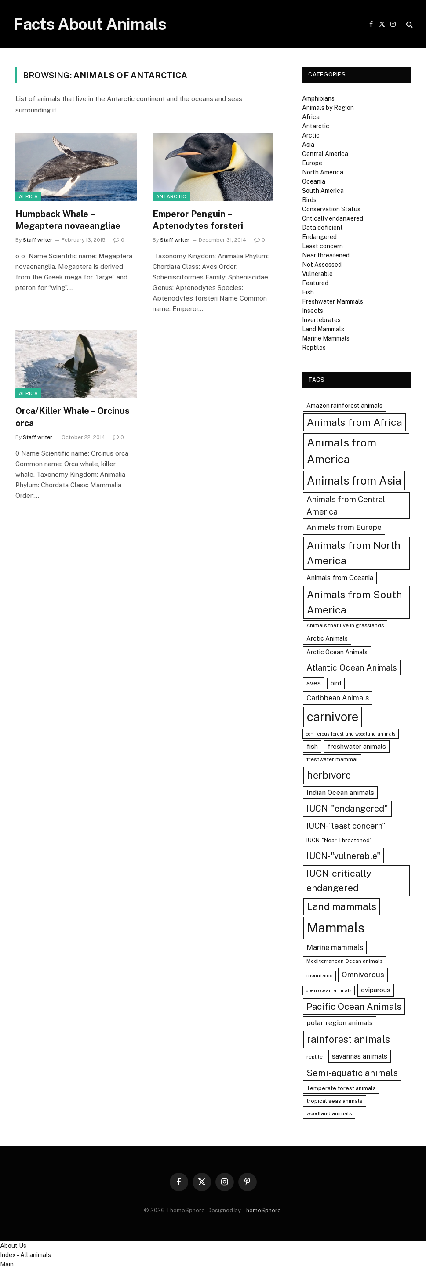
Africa (28, 196)
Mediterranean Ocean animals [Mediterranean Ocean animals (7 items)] (344, 961)
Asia (308, 144)
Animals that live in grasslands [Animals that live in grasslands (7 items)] (345, 625)
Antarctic (171, 196)
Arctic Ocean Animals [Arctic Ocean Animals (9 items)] (337, 652)
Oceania (313, 181)
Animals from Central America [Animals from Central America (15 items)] (345, 505)
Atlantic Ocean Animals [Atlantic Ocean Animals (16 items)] (351, 667)
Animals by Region (328, 107)
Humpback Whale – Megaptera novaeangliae (67, 220)
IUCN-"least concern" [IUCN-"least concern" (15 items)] (346, 825)
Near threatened (326, 255)
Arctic (311, 135)
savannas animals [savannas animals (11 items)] (359, 1056)
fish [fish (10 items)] (312, 746)
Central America (325, 153)
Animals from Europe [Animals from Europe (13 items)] (344, 527)
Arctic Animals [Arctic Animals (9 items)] (327, 638)
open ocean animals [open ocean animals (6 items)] (328, 990)
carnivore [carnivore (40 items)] (332, 717)
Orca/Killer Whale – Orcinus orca (72, 417)
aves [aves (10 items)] (313, 683)
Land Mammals (323, 329)
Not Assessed (322, 264)
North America (322, 172)
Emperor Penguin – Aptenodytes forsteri (198, 220)
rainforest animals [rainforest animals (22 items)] (348, 1039)
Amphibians (318, 98)
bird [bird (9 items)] (336, 683)
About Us (13, 1245)
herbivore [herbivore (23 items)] (329, 775)
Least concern (322, 246)
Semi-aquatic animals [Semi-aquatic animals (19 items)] (352, 1072)
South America (323, 190)
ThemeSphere (261, 1210)
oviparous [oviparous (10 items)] (375, 989)
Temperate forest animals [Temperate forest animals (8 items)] (341, 1088)
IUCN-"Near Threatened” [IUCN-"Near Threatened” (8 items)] (339, 840)
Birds (309, 199)
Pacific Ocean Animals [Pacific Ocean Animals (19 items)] (353, 1006)
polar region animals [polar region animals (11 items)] (339, 1023)
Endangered (319, 236)
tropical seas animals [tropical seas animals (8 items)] (334, 1101)
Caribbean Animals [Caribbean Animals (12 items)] (337, 697)
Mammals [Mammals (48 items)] (335, 927)
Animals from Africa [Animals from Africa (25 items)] (354, 422)
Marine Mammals (326, 338)
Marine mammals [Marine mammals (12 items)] (334, 947)
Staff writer (37, 240)
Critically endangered (332, 218)
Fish (308, 292)
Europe (312, 163)
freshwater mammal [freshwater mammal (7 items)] (332, 759)
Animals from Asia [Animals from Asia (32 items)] (354, 480)
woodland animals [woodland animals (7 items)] (329, 1113)
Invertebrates (321, 319)
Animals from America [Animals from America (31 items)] (341, 451)
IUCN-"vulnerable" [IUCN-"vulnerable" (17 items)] (343, 856)
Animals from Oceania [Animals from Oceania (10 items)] (339, 577)
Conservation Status (331, 209)
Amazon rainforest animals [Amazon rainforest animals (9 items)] (344, 405)
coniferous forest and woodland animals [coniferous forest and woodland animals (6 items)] (350, 733)
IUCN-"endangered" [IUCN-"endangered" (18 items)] (347, 808)
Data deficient (322, 227)
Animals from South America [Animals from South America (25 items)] (354, 602)
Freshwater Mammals (332, 301)
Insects (312, 310)
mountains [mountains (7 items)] (319, 975)
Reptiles (314, 347)
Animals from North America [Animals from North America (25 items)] (354, 552)
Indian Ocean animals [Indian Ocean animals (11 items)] (340, 792)
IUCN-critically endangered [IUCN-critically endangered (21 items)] (338, 880)
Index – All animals (25, 1254)
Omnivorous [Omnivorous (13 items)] (363, 974)
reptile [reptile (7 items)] (314, 1057)
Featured (315, 282)
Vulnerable (317, 273)
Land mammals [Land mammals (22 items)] (341, 906)
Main (7, 1264)
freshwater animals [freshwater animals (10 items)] (357, 746)
